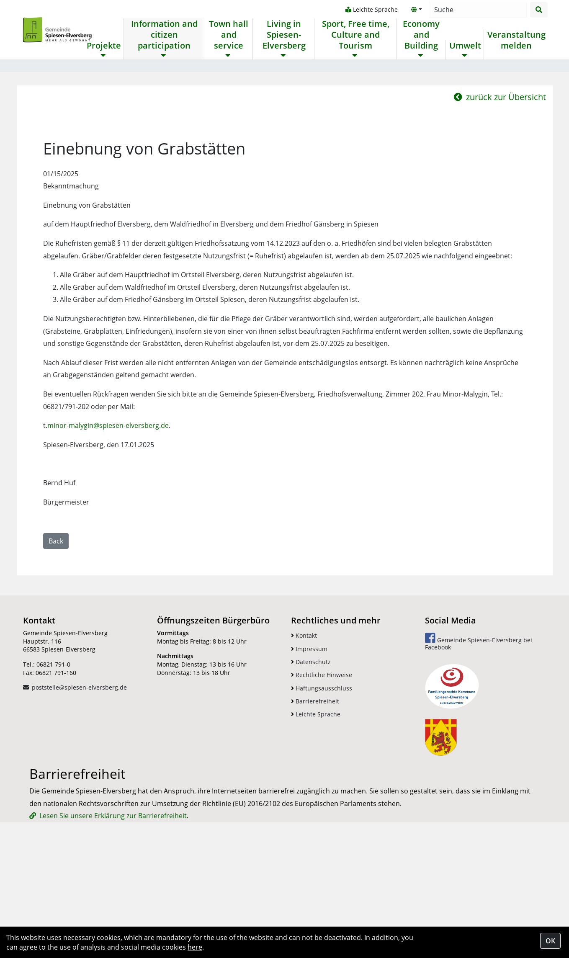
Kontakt (304, 733)
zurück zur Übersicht (500, 194)
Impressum (309, 746)
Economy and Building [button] (420, 34)
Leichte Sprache (370, 9)
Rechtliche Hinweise (321, 772)
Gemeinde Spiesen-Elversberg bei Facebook (478, 739)
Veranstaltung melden (515, 40)
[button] (415, 9)
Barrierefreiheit (315, 799)
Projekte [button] (104, 45)
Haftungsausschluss (321, 786)
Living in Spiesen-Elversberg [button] (283, 34)
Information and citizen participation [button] (164, 34)
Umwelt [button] (464, 45)
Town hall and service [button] (228, 34)
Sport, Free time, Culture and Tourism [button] (354, 34)
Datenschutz (311, 759)
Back (56, 638)
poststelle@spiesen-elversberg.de (79, 785)
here (195, 947)
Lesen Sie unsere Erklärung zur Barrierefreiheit (113, 913)
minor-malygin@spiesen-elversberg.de (108, 523)
